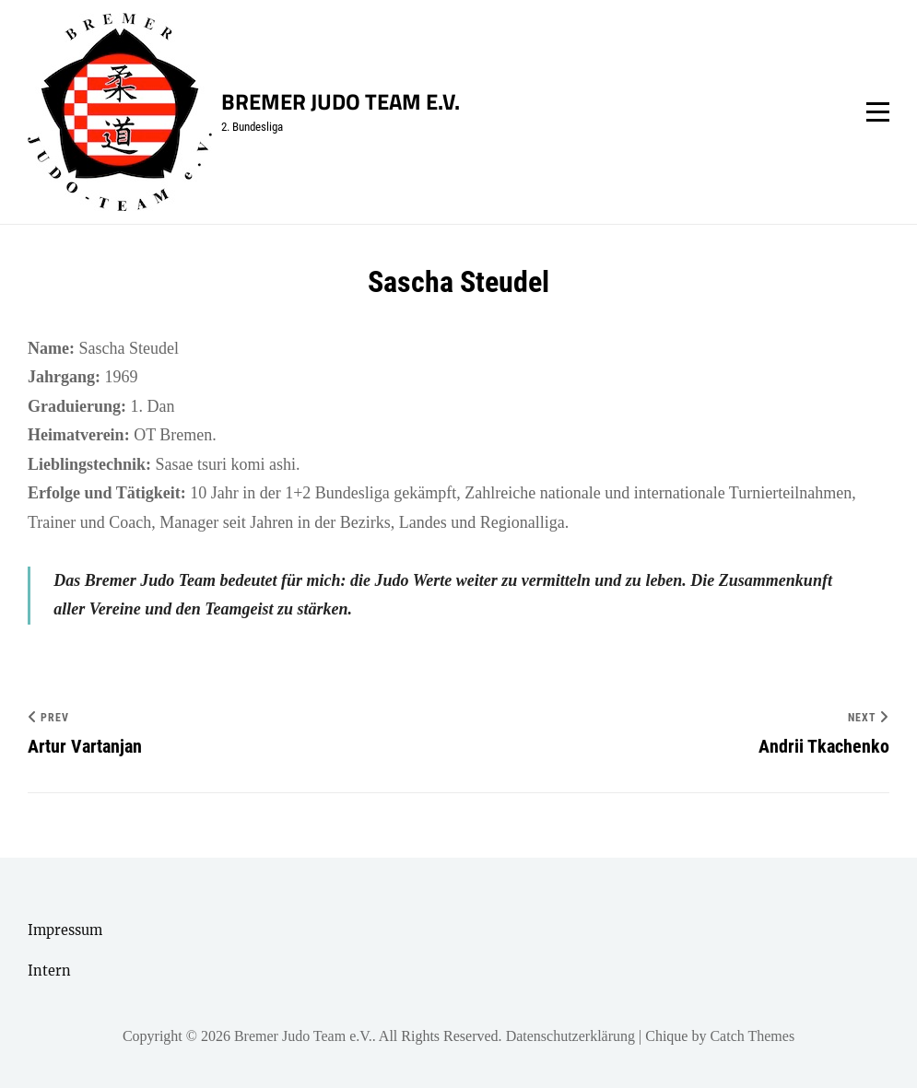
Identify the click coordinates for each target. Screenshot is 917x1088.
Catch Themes (752, 1036)
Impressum (65, 930)
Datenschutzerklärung (570, 1036)
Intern (49, 971)
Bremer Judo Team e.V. (340, 101)
